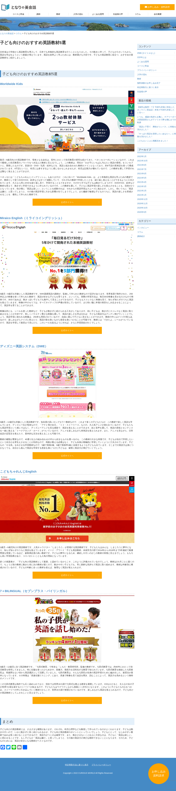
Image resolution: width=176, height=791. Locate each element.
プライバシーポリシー (147, 70)
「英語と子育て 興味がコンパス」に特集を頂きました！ (156, 128)
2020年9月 (141, 212)
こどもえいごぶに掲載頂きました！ (152, 141)
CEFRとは (141, 57)
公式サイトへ (67, 202)
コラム (138, 14)
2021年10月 (142, 161)
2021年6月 (141, 173)
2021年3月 (141, 186)
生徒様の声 (118, 14)
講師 (38, 14)
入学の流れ (78, 14)
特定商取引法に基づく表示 (76, 765)
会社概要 (158, 14)
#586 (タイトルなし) (146, 53)
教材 (58, 14)
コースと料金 (18, 14)
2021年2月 (141, 191)
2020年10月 (142, 208)
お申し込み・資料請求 (157, 7)
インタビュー (143, 228)
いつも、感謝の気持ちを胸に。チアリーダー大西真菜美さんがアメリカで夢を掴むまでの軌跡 (156, 119)
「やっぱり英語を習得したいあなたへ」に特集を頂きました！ (156, 135)
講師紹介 (141, 236)
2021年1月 (141, 195)
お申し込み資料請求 (159, 773)
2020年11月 (142, 203)
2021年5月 (141, 178)
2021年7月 (141, 169)
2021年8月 (141, 165)
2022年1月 (141, 156)
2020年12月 (142, 199)
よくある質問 (98, 14)
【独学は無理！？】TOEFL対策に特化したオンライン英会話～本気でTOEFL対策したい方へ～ (155, 110)
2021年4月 (141, 182)
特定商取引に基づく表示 (148, 87)
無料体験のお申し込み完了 (148, 83)
